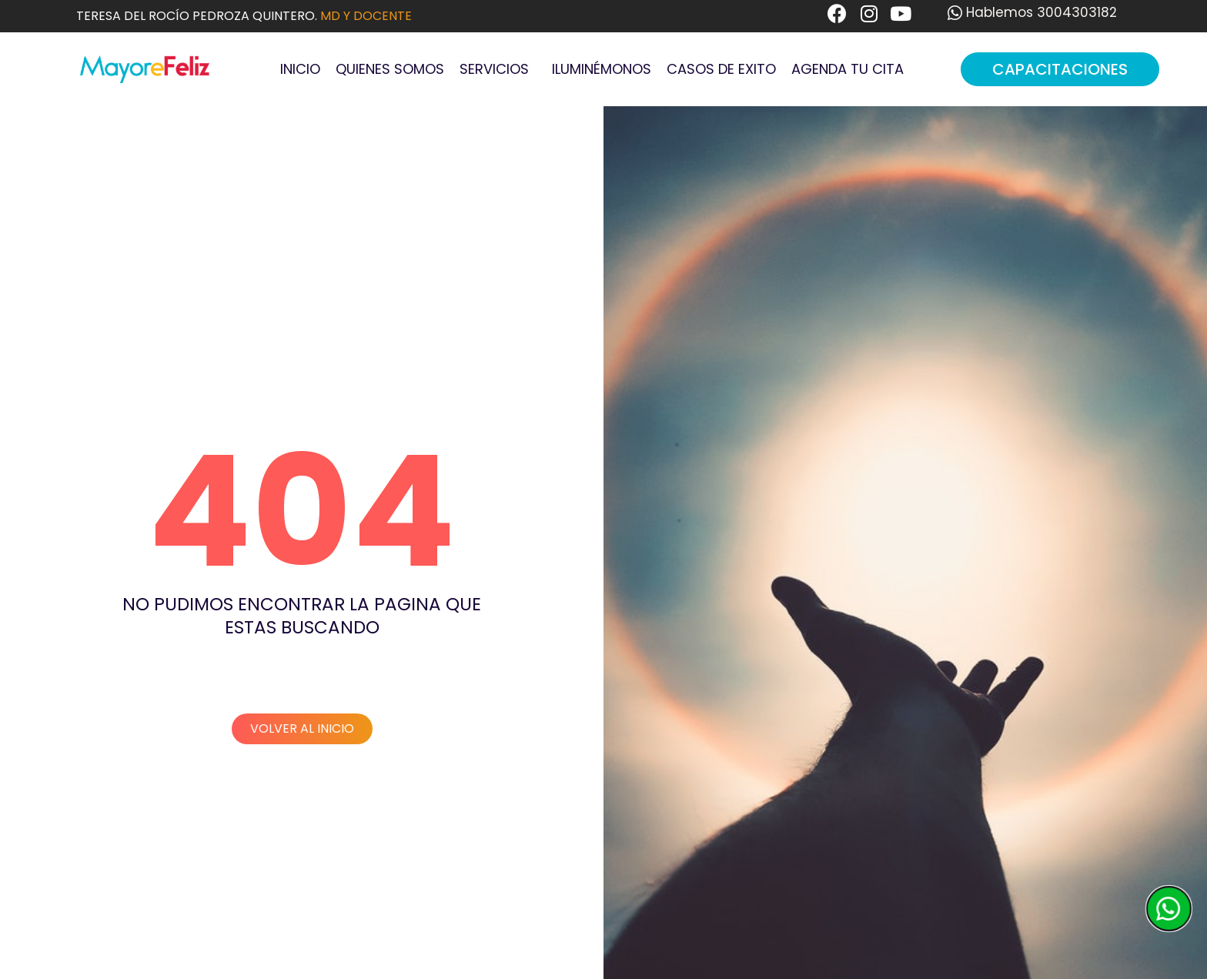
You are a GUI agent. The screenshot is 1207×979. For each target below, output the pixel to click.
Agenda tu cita (847, 69)
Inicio (300, 69)
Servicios (498, 69)
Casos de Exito (721, 69)
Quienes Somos (390, 69)
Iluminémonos (601, 69)
